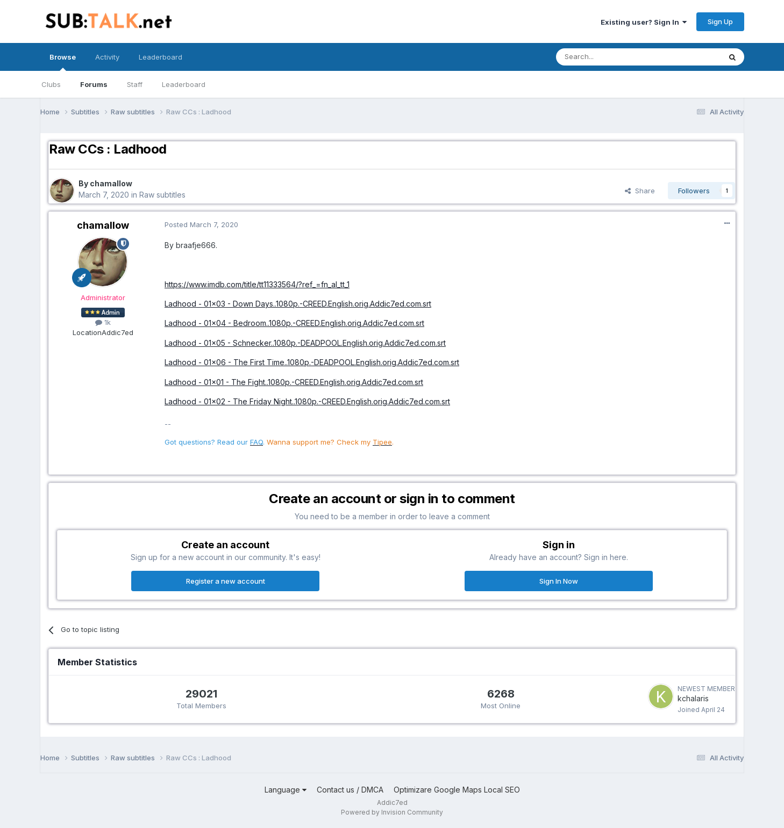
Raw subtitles (162, 194)
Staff (134, 84)
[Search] (611, 57)
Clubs (51, 84)
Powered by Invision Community (392, 812)
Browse (62, 62)
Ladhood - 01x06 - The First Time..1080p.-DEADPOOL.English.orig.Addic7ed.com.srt (312, 362)
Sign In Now (558, 581)
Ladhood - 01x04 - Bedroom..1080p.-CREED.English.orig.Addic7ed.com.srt (294, 323)
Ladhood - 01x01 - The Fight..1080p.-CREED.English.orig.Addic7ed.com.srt (294, 382)
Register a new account (225, 581)
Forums (94, 84)
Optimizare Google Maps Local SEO (457, 789)
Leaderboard (183, 84)
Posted (201, 224)
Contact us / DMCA (350, 789)
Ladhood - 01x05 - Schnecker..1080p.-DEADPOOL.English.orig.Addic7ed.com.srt (305, 342)
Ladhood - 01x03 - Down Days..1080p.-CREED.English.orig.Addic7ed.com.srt (298, 303)
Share (640, 190)
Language (286, 789)
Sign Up (720, 21)
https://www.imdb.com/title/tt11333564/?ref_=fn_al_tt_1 (257, 284)
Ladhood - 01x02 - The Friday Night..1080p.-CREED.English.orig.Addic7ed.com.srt (307, 401)
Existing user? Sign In (644, 22)
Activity (107, 57)
